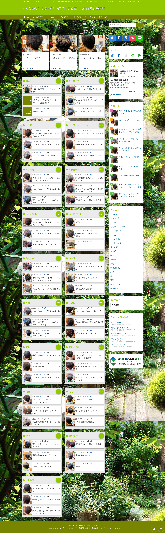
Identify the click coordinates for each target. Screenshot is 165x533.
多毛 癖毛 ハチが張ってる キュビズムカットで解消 (46, 179)
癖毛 (112, 264)
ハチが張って (115, 231)
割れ (112, 255)
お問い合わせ (104, 17)
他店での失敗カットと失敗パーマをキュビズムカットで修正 (46, 279)
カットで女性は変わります (42, 466)
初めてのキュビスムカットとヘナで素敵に (89, 234)
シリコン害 (115, 218)
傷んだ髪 (114, 247)
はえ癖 (113, 222)
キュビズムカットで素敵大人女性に (46, 144)
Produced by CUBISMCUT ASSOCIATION (82, 525)
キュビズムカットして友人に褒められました (46, 290)
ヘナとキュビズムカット (33, 58)
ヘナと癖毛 (115, 239)
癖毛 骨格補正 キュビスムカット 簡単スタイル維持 (46, 201)
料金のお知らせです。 (41, 111)
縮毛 (112, 276)
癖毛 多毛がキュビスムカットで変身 (89, 367)
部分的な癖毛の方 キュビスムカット (89, 146)
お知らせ (114, 214)
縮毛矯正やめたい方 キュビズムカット (89, 134)
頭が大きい (115, 284)
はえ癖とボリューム (118, 226)
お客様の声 (64, 17)
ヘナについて (80, 244)
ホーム (26, 17)
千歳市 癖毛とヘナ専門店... (130, 157)
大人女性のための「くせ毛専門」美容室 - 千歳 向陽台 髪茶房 (63, 8)
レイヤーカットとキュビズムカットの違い (46, 412)
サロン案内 (76, 17)
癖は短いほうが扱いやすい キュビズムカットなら (46, 134)
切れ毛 (113, 251)
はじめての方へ (39, 17)
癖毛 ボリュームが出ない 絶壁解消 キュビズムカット (89, 190)
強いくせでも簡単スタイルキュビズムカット (89, 101)
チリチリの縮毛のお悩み (90, 58)
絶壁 (112, 272)
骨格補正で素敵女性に (83, 289)
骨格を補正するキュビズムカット (63, 59)
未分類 (113, 259)
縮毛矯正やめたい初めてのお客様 (88, 89)
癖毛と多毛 (115, 268)
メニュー (52, 17)
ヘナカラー (115, 235)
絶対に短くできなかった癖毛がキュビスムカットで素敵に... (130, 131)
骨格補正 (78, 466)
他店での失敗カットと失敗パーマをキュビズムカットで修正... (130, 187)
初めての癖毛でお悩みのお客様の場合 (89, 323)
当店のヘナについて (83, 222)
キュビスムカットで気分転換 (43, 156)
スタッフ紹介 (90, 17)
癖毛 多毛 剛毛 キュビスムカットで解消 (89, 379)
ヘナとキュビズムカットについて (88, 311)
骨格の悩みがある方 (83, 455)
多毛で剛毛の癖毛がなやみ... (130, 175)
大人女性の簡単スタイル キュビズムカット (89, 179)
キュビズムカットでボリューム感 (88, 111)
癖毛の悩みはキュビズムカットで (88, 333)
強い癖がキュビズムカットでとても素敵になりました (46, 334)
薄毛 (112, 280)
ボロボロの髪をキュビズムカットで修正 (46, 90)
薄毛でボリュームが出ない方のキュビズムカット (46, 445)
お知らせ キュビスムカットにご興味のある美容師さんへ (46, 101)
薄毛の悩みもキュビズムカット (44, 455)
